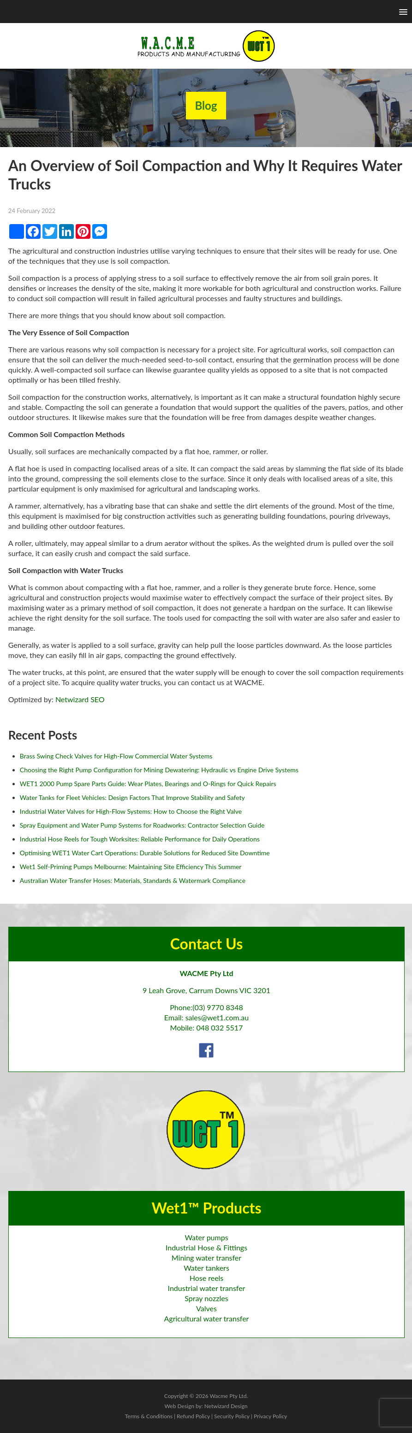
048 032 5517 (219, 1027)
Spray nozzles (206, 1298)
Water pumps (206, 1237)
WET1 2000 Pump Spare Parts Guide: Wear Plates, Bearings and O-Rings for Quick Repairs (148, 784)
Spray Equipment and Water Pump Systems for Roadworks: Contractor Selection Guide (142, 825)
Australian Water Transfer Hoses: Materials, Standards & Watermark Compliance (132, 880)
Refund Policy (193, 1416)
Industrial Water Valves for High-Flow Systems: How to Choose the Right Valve (131, 811)
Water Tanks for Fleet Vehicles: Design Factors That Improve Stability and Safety (132, 797)
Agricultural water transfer (206, 1318)
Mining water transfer (206, 1257)
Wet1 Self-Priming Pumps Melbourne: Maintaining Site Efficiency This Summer (131, 866)
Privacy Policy (270, 1416)
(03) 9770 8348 (217, 1007)
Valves (206, 1308)
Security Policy (232, 1416)
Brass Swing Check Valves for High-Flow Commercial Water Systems (116, 756)
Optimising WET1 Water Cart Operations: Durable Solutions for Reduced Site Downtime (145, 853)
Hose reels (207, 1277)
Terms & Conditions (149, 1416)
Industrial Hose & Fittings (206, 1247)
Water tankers (206, 1267)
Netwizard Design (226, 1406)
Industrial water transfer (206, 1288)
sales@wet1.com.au (217, 1017)
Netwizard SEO (80, 699)
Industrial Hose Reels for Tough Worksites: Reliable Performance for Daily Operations (140, 839)
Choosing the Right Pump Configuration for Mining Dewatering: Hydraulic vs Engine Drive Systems (159, 770)
